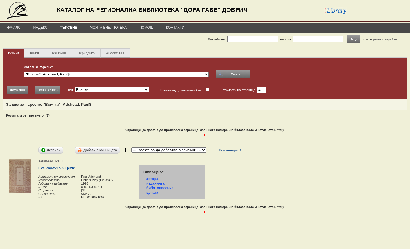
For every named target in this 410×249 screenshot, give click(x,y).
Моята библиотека (108, 28)
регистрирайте (385, 39)
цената (152, 193)
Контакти (175, 28)
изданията (155, 183)
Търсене (68, 28)
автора (152, 179)
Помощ (146, 28)
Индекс (40, 28)
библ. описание (159, 188)
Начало (13, 28)
